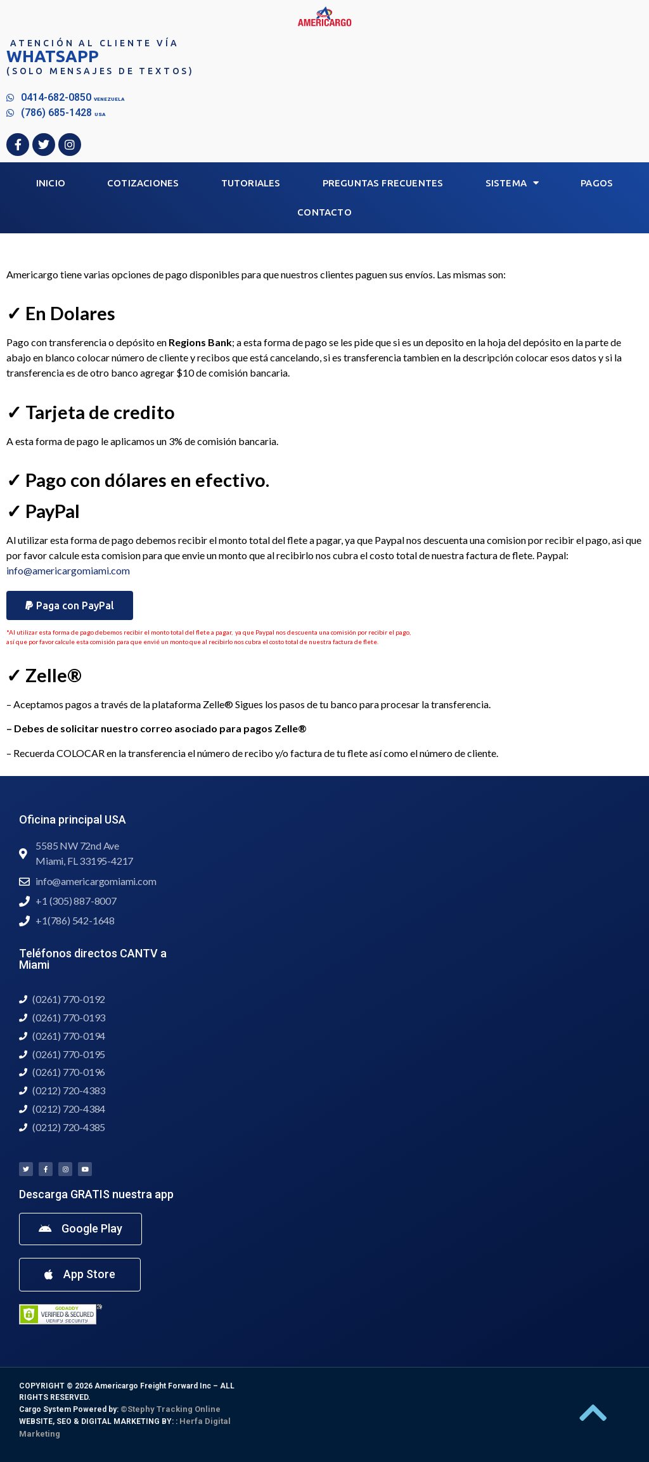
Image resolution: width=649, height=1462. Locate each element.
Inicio (50, 183)
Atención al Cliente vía (94, 43)
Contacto (324, 212)
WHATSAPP (52, 56)
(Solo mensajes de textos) (100, 71)
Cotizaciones (143, 183)
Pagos (597, 183)
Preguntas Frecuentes (383, 183)
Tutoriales (251, 183)
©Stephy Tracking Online (170, 1409)
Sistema (512, 183)
